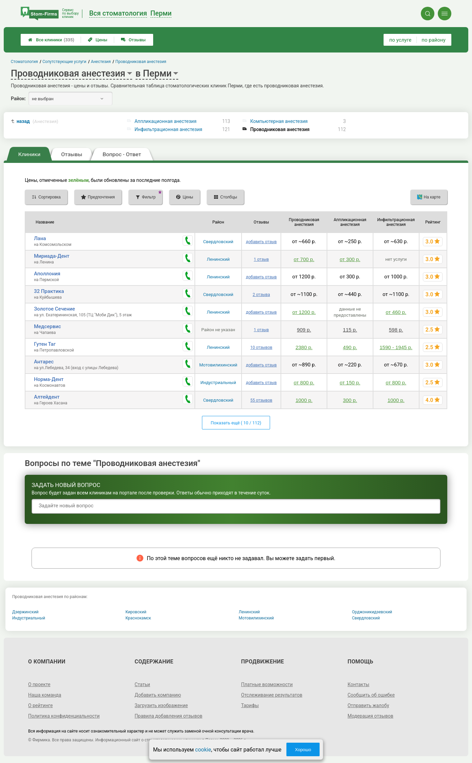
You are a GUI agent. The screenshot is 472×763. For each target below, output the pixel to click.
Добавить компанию (158, 695)
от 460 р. (396, 312)
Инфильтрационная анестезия (168, 129)
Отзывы (133, 39)
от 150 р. (350, 382)
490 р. (350, 347)
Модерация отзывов (370, 716)
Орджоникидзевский (372, 612)
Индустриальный (218, 382)
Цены (97, 39)
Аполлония (47, 274)
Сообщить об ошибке (371, 695)
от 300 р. (350, 259)
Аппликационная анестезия (166, 121)
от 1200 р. (304, 312)
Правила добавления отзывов (168, 716)
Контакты (358, 684)
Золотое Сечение (54, 309)
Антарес (44, 362)
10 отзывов (261, 347)
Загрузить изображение (161, 705)
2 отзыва (261, 294)
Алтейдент (47, 397)
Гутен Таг (45, 344)
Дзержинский (25, 612)
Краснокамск (138, 618)
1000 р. (303, 400)
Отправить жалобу (368, 705)
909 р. (304, 330)
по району (433, 40)
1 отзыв (261, 259)
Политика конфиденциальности (64, 716)
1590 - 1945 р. (395, 347)
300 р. (350, 400)
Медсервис (47, 326)
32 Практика (49, 291)
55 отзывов (261, 400)
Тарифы (250, 705)
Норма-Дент (48, 379)
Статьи (142, 684)
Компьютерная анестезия (279, 121)
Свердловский (218, 241)
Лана (40, 238)
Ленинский (218, 259)
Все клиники (51, 39)
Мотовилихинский (218, 364)
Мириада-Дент (51, 256)
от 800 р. (304, 382)
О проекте (39, 684)
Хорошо (303, 749)
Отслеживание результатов (272, 695)
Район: (18, 98)
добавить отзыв (261, 241)
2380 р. (303, 347)
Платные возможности (267, 684)
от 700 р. (304, 259)
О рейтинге (40, 705)
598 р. (396, 330)
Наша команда (44, 695)
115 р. (350, 330)
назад (37, 121)
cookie (203, 749)
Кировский (135, 612)
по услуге (400, 40)
